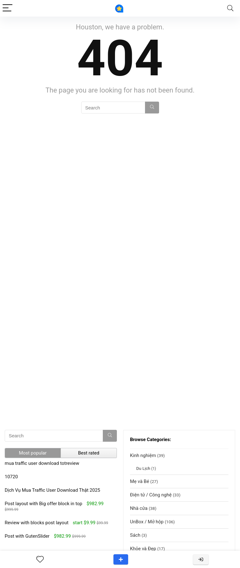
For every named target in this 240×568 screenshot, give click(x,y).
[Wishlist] (40, 559)
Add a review (121, 559)
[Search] (230, 8)
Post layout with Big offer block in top (43, 503)
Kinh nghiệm (143, 455)
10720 (11, 477)
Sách (135, 535)
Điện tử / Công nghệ (151, 495)
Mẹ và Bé (139, 481)
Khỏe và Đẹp (143, 548)
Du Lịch (143, 468)
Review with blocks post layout (36, 522)
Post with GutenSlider (27, 536)
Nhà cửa (139, 508)
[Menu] (7, 8)
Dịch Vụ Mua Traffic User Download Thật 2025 (52, 490)
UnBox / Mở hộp (146, 522)
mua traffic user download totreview (42, 463)
